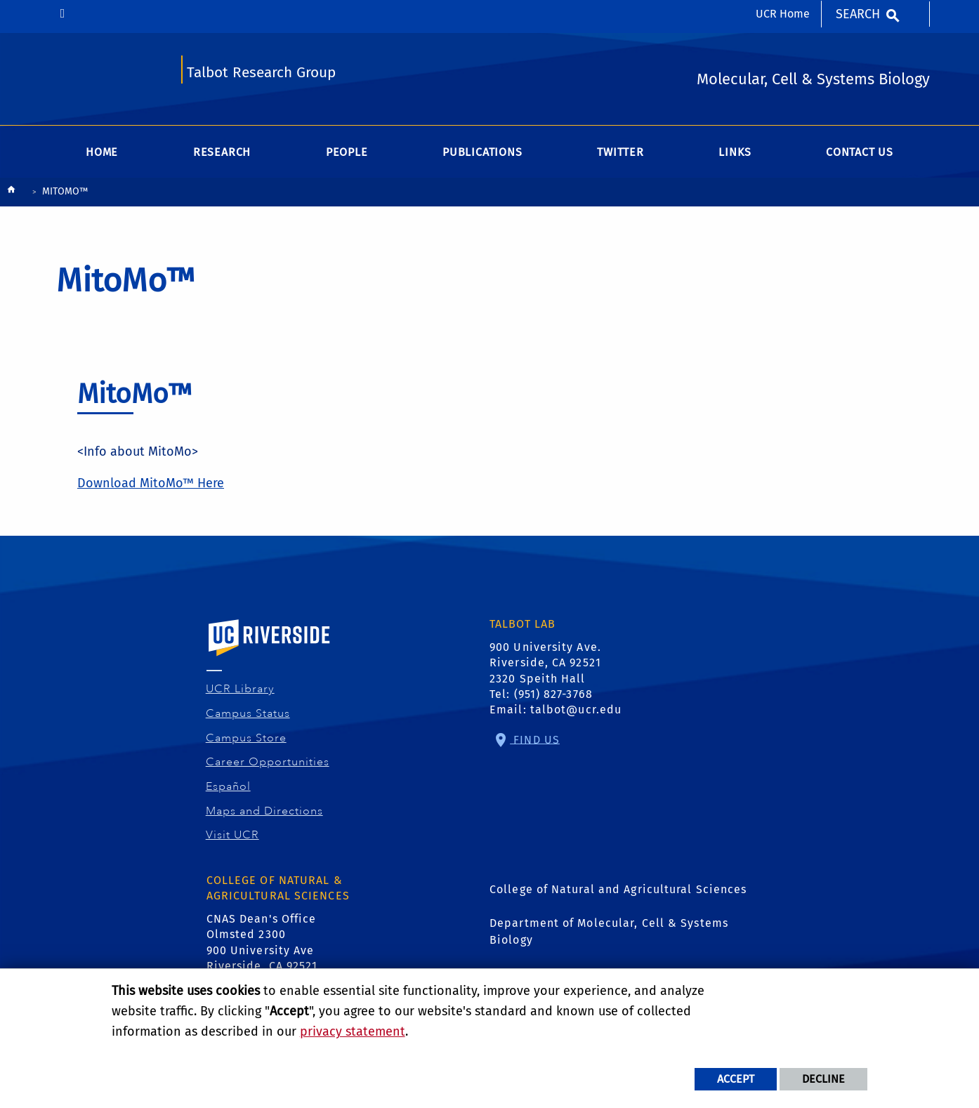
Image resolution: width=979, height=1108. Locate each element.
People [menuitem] (347, 152)
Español (228, 786)
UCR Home (783, 13)
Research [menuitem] (222, 152)
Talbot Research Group (261, 72)
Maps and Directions (264, 811)
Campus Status (248, 713)
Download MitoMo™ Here (150, 483)
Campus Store (246, 738)
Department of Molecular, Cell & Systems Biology (609, 931)
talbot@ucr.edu (576, 709)
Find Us (535, 739)
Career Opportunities (267, 762)
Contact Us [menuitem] (859, 152)
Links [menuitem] (734, 152)
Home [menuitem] (102, 152)
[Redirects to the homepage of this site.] (11, 192)
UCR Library (240, 689)
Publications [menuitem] (482, 152)
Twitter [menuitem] (620, 152)
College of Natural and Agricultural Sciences (618, 889)
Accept (735, 1079)
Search (858, 14)
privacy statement (352, 1031)
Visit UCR (232, 835)
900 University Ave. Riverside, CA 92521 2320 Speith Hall (545, 662)
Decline (823, 1079)
